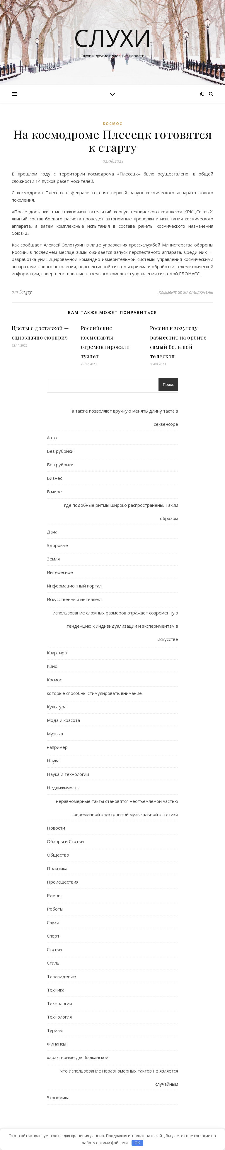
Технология (59, 1017)
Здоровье (57, 545)
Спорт (53, 936)
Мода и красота (63, 720)
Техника (55, 990)
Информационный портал (74, 586)
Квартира (57, 653)
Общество (58, 855)
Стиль (53, 963)
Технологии (59, 1003)
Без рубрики (60, 451)
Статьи (54, 949)
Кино (52, 666)
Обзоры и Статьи (65, 841)
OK (137, 1143)
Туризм (55, 1030)
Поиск (168, 384)
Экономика (58, 1097)
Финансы (56, 1044)
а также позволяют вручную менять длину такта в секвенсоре (125, 417)
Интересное (60, 572)
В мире (54, 491)
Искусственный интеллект (74, 599)
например (57, 747)
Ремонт (55, 895)
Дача (52, 532)
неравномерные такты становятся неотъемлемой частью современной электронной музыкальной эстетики (117, 807)
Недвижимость (63, 788)
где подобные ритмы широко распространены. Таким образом (121, 511)
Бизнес (54, 478)
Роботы (55, 909)
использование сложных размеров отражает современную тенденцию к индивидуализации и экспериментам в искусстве (115, 626)
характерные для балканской (77, 1057)
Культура (57, 707)
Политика (57, 868)
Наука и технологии (68, 774)
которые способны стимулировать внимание (94, 693)
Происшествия (63, 882)
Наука (53, 761)
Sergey (25, 292)
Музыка (55, 734)
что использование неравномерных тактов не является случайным (119, 1077)
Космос (112, 123)
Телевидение (61, 976)
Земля (53, 559)
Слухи (112, 37)
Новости (56, 828)
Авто (52, 437)
